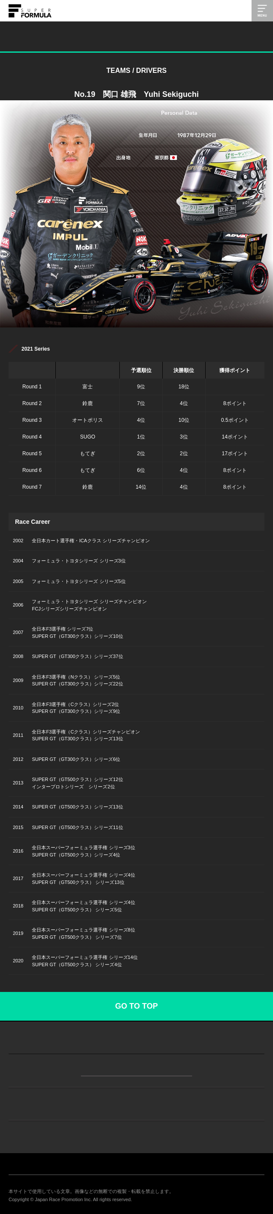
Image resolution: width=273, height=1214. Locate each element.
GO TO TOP (136, 1006)
